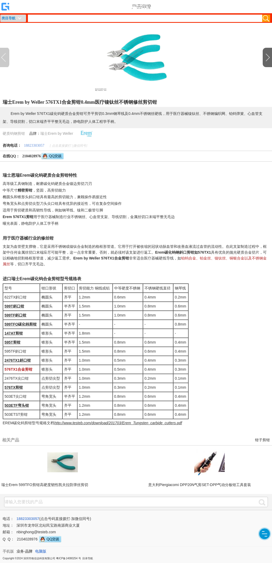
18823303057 (34, 146)
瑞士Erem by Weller (56, 133)
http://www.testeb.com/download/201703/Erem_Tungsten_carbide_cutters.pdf (118, 423)
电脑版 (40, 551)
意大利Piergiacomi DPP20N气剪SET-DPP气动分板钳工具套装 (199, 485)
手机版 (8, 551)
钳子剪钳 (262, 440)
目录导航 (87, 558)
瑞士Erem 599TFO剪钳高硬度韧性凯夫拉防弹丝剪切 (44, 485)
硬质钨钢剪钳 (14, 133)
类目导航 (8, 18)
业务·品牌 (24, 551)
